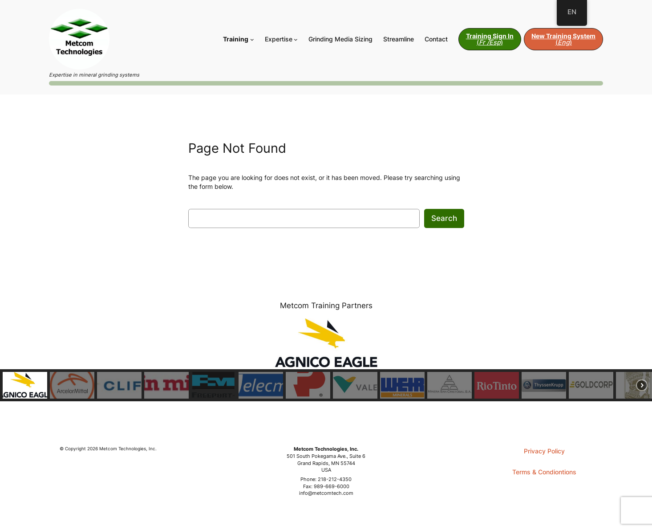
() (490, 39)
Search (444, 218)
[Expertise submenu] (296, 39)
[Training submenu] (252, 39)
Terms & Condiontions (544, 472)
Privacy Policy (544, 451)
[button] (25, 385)
